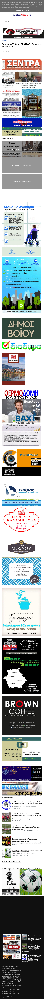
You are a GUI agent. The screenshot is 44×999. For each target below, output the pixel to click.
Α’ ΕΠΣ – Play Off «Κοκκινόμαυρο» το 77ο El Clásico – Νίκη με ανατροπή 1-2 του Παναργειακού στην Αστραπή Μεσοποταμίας (26, 815)
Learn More (19, 10)
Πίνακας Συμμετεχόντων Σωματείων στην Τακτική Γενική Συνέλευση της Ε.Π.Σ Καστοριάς (27, 850)
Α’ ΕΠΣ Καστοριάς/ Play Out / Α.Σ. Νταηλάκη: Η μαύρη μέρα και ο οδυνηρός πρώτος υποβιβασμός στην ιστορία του (27, 803)
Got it (27, 10)
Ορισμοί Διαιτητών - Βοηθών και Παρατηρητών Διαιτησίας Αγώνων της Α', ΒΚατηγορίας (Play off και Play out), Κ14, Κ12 (26, 827)
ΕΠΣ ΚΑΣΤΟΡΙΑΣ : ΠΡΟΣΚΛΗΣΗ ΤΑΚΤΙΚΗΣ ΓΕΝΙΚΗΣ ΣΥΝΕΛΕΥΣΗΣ (21, 868)
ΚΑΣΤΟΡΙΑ (4, 40)
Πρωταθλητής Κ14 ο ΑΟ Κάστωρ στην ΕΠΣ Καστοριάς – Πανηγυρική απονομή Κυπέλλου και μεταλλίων (34, 938)
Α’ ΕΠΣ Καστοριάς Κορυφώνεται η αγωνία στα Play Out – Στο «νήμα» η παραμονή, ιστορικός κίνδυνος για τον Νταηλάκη (31, 948)
